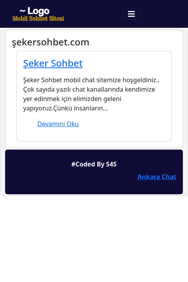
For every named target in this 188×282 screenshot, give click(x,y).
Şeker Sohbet (52, 62)
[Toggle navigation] (131, 14)
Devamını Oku (58, 123)
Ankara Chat (156, 176)
